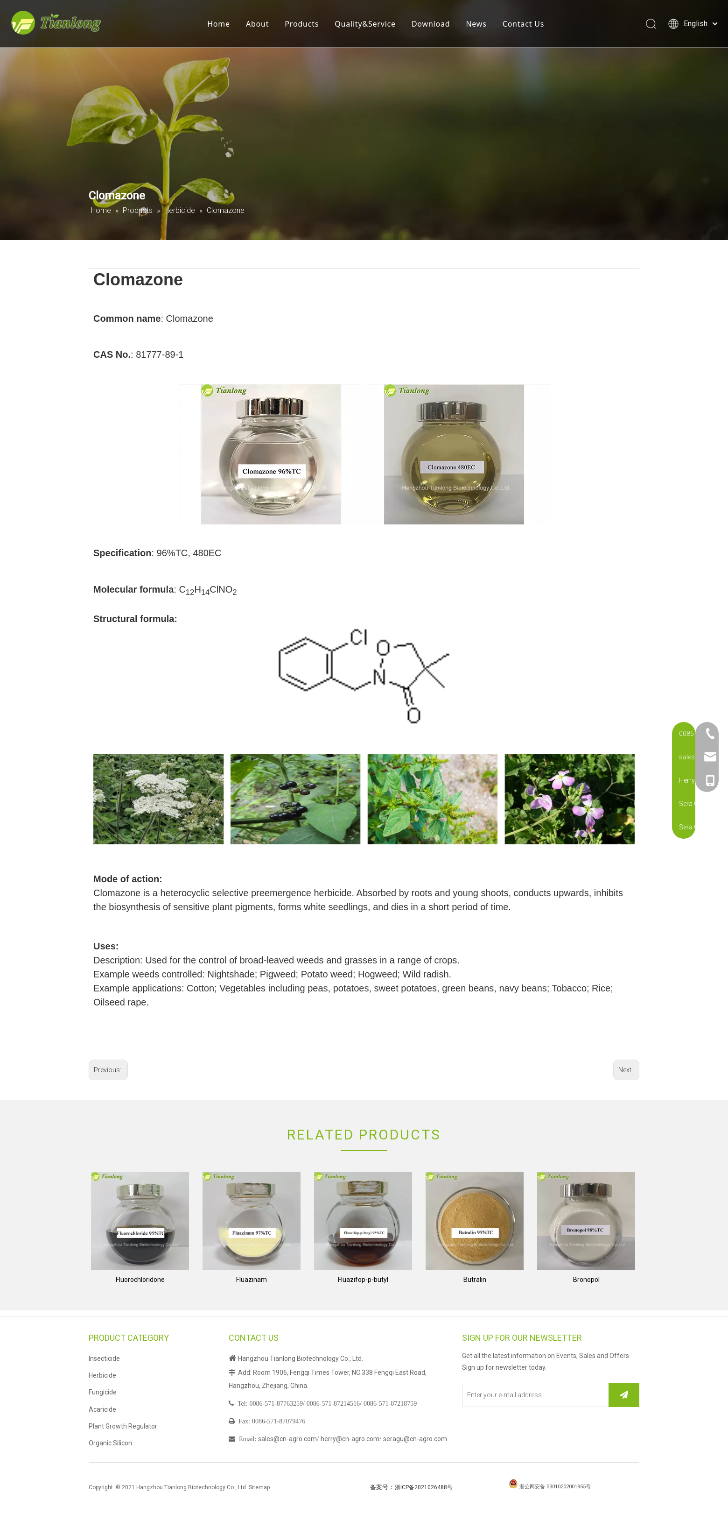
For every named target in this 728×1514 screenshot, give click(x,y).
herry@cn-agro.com (350, 1439)
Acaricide (102, 1409)
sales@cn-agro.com (287, 1439)
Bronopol (586, 1279)
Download (434, 26)
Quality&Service (368, 26)
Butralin (474, 1279)
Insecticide (104, 1358)
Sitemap (259, 1487)
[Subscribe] (624, 1395)
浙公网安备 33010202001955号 (555, 1487)
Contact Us (526, 26)
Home (222, 26)
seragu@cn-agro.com (415, 1439)
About (261, 26)
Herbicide (102, 1375)
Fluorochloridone (140, 1279)
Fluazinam (251, 1279)
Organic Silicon (110, 1443)
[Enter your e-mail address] (533, 1395)
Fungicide (103, 1392)
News (479, 26)
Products (305, 26)
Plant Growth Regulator (123, 1426)
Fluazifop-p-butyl (363, 1279)
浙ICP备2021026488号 (424, 1487)
